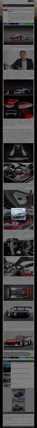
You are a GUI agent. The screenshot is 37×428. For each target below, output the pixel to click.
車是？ (25, 6)
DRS (30, 140)
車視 (16, 6)
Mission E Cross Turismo (26, 355)
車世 (20, 6)
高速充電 (5, 137)
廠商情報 (10, 21)
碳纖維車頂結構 (28, 280)
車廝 (4, 6)
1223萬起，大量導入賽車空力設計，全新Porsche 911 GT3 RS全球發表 (22, 378)
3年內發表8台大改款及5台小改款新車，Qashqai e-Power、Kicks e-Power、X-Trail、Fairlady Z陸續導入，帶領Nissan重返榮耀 (18, 418)
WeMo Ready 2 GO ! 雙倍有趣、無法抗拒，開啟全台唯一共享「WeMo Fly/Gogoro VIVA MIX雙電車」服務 (18, 421)
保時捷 (5, 71)
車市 (14, 6)
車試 (9, 6)
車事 (12, 6)
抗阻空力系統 (27, 140)
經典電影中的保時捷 (14, 383)
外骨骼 (6, 281)
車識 (18, 6)
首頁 (3, 7)
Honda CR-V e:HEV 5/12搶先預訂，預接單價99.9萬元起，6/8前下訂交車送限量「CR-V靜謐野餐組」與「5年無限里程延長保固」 (18, 424)
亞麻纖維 (6, 187)
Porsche (5, 46)
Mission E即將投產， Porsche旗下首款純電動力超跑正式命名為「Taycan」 (21, 369)
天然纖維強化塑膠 (15, 185)
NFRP (20, 185)
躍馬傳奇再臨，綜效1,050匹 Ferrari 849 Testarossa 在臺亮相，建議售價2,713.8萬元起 (15, 414)
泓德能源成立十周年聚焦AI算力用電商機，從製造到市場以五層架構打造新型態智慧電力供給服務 (17, 416)
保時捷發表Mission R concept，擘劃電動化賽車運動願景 (15, 7)
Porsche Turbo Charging (22, 352)
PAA (22, 140)
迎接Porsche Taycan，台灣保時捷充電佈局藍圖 (18, 363)
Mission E (15, 322)
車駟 (23, 6)
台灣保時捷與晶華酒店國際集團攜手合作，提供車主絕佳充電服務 (21, 373)
